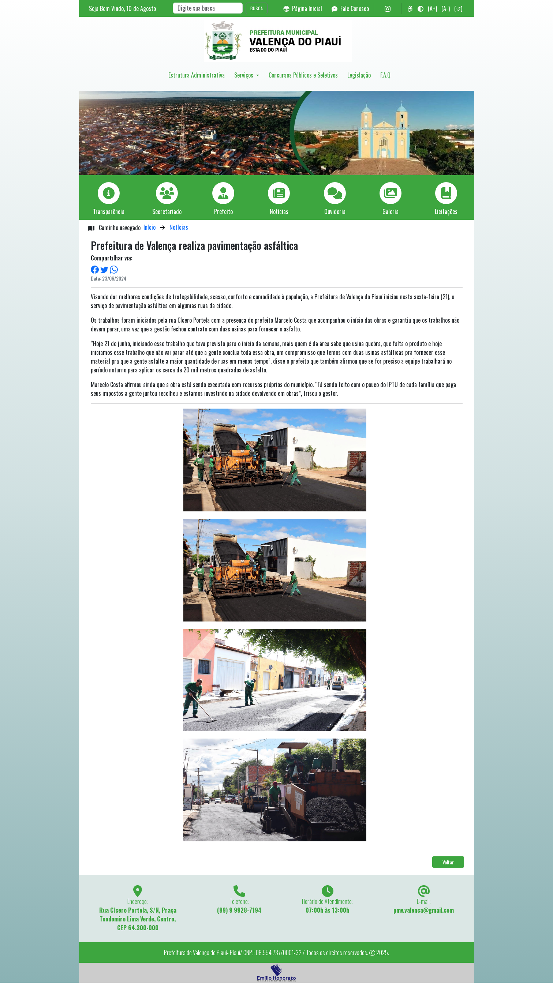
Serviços (244, 75)
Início (149, 227)
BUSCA (256, 8)
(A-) (445, 8)
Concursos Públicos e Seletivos (303, 75)
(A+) (432, 8)
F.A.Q (385, 75)
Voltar (448, 862)
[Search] (208, 8)
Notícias (178, 227)
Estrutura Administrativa (196, 75)
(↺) (458, 8)
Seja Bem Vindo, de (122, 8)
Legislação (359, 75)
